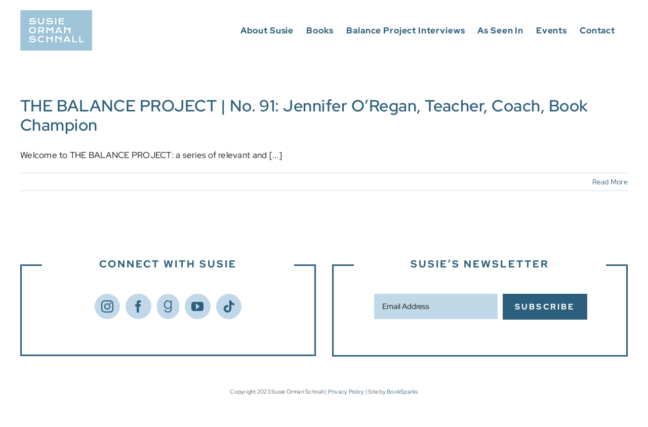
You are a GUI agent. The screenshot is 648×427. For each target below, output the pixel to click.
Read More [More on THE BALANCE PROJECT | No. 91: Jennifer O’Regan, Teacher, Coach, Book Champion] (610, 181)
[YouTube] (197, 306)
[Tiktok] (228, 306)
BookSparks (402, 391)
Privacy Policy (346, 391)
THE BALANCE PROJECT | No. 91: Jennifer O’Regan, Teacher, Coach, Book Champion (304, 115)
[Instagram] (107, 306)
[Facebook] (138, 306)
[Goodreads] (168, 306)
